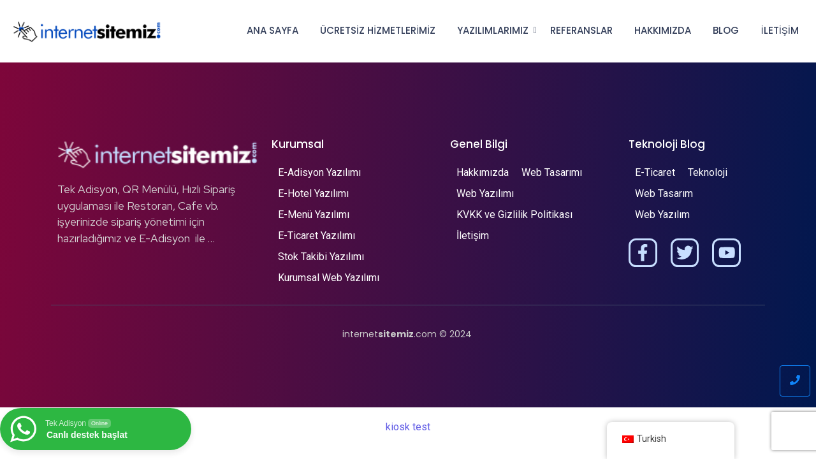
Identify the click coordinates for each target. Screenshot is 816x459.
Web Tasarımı (551, 172)
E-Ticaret (655, 172)
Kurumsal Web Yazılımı (328, 278)
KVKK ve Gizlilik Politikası (514, 214)
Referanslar (581, 30)
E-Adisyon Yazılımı (319, 172)
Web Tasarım (664, 193)
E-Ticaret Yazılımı (316, 235)
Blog (726, 30)
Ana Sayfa (272, 30)
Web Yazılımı (485, 193)
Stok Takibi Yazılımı (321, 257)
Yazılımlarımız (495, 30)
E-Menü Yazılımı (313, 214)
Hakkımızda (662, 30)
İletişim (780, 30)
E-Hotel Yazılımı (313, 193)
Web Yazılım (662, 214)
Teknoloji (707, 172)
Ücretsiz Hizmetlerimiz (378, 30)
